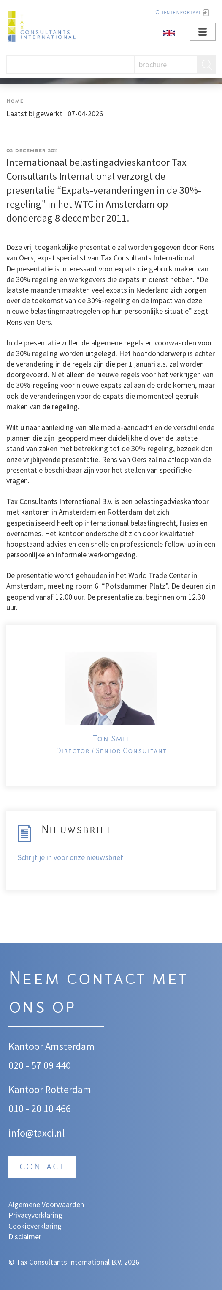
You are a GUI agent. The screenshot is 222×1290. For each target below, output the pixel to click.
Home (14, 101)
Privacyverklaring (35, 1215)
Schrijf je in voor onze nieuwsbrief (70, 857)
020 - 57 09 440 (39, 1065)
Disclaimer (24, 1236)
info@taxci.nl (36, 1132)
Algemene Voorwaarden (46, 1204)
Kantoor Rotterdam (49, 1089)
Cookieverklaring (35, 1226)
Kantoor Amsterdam (51, 1046)
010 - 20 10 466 (39, 1108)
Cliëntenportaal (178, 12)
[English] (169, 32)
